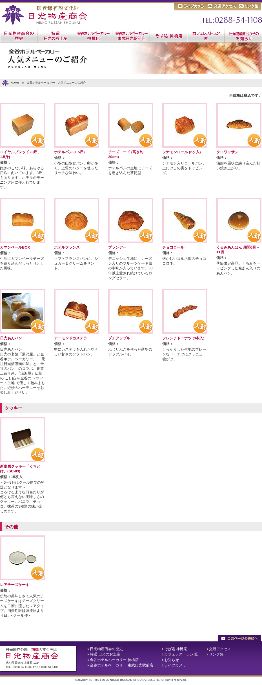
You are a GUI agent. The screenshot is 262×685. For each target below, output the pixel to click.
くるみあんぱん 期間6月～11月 (238, 249)
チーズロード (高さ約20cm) (125, 154)
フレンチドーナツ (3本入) (183, 338)
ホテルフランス (67, 247)
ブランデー (117, 247)
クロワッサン (227, 152)
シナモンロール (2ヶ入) (181, 152)
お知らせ (171, 660)
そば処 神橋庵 (175, 649)
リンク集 (216, 654)
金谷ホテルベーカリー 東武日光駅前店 (121, 665)
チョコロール (173, 247)
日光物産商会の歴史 (106, 649)
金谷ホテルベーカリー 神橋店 (114, 660)
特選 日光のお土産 (105, 654)
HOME (15, 82)
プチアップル (119, 338)
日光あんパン (11, 338)
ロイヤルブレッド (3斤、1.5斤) (20, 154)
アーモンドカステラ (70, 338)
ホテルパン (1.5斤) (69, 152)
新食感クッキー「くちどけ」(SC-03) (20, 468)
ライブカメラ (175, 665)
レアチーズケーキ (14, 585)
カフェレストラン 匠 (181, 654)
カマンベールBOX (15, 247)
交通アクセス (220, 649)
